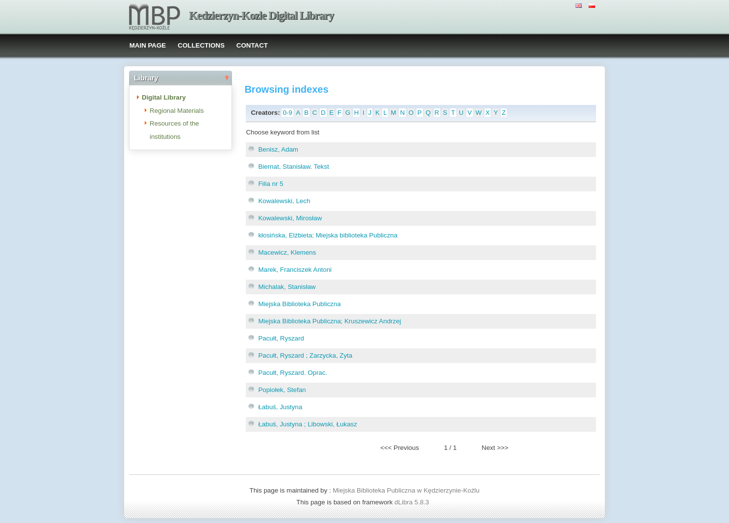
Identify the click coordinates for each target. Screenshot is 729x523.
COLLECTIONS (201, 45)
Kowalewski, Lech (284, 201)
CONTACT (252, 45)
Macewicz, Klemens (287, 252)
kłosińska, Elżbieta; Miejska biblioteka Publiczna (327, 235)
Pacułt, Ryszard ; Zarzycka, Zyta (305, 355)
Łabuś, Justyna (280, 407)
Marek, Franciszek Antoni (295, 269)
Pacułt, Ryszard (281, 338)
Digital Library (164, 97)
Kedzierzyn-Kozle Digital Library (261, 15)
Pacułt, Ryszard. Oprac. (292, 372)
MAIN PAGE (148, 45)
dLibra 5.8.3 (412, 502)
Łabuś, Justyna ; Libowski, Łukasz (307, 424)
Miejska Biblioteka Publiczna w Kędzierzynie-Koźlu (406, 490)
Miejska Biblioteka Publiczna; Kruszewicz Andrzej (329, 321)
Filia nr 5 (270, 183)
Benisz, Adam (278, 149)
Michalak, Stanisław (286, 286)
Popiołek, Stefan (282, 389)
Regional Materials (177, 110)
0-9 (287, 112)
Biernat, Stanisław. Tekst (293, 166)
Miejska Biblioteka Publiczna (299, 304)
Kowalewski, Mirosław (290, 218)
